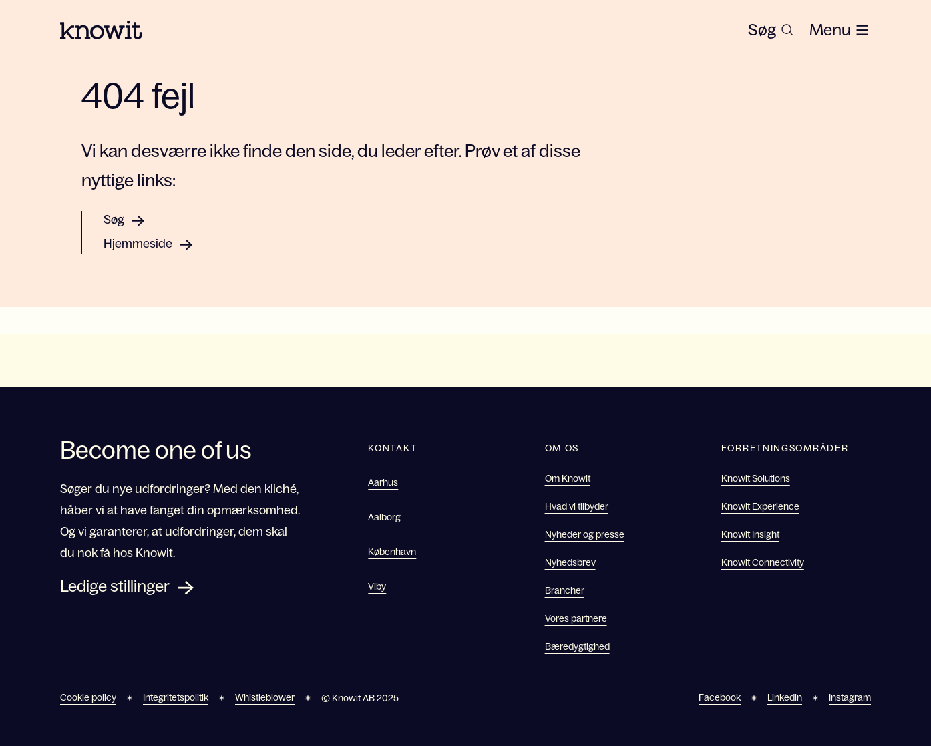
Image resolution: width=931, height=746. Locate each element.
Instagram (850, 697)
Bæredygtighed (577, 646)
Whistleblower (265, 697)
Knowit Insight (750, 534)
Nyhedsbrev (570, 562)
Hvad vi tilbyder (576, 506)
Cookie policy (88, 697)
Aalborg (384, 517)
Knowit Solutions (755, 478)
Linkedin (784, 697)
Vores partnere (576, 618)
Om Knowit (567, 478)
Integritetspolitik (175, 697)
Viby (377, 586)
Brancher (564, 590)
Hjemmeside (138, 243)
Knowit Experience (760, 506)
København (392, 551)
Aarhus (383, 482)
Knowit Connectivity (762, 562)
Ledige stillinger (115, 586)
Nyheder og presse (584, 534)
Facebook (720, 697)
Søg (114, 219)
